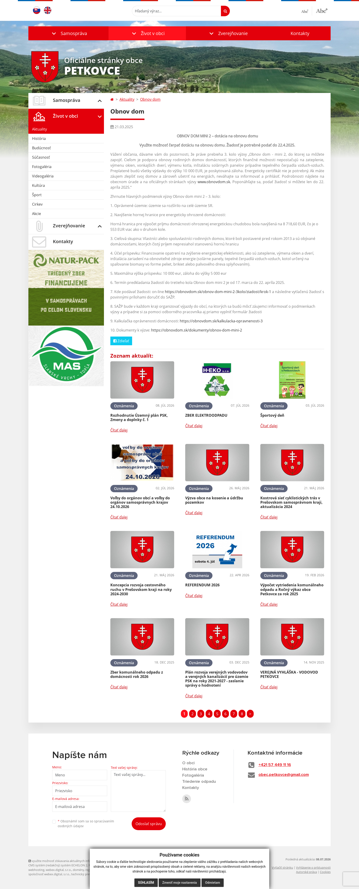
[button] (68, 33)
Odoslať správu (149, 823)
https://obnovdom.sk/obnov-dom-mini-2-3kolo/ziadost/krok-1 (218, 291)
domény (78, 870)
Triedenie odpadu (199, 782)
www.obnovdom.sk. (214, 181)
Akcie (36, 213)
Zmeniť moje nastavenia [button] (179, 884)
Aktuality (39, 129)
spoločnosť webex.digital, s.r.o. (49, 874)
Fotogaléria (42, 166)
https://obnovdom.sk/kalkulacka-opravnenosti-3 (221, 321)
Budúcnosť (41, 147)
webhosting (36, 870)
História (39, 138)
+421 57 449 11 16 (274, 765)
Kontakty (300, 33)
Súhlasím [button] (146, 884)
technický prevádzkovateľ (88, 874)
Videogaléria (43, 176)
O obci (188, 763)
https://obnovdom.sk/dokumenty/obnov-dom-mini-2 (196, 330)
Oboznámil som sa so (86, 823)
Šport (37, 194)
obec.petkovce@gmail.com (283, 775)
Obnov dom (150, 99)
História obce (194, 769)
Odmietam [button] (212, 884)
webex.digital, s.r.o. (58, 870)
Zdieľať (121, 340)
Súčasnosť (41, 157)
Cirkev (37, 204)
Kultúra (38, 185)
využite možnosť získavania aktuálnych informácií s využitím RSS (73, 861)
